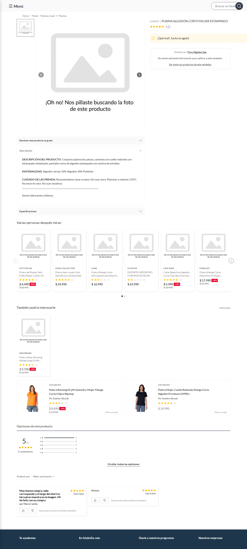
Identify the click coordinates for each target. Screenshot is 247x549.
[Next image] (139, 83)
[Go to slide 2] (125, 304)
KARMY (155, 29)
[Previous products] (15, 269)
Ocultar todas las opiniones (124, 472)
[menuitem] (204, 16)
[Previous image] (41, 83)
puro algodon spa (197, 60)
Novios (225, 16)
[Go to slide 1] (122, 305)
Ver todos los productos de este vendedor (190, 73)
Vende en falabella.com (180, 16)
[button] (126, 6)
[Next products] (231, 269)
